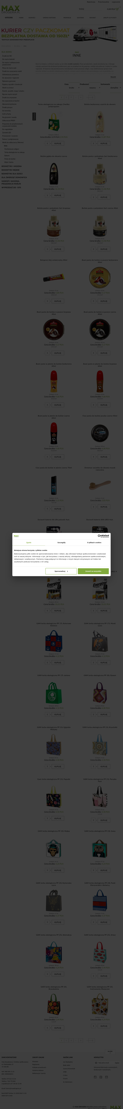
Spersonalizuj (61, 571)
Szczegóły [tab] (61, 542)
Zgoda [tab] (28, 542)
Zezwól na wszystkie (93, 571)
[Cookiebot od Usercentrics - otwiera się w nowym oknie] (99, 536)
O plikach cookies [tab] (94, 542)
